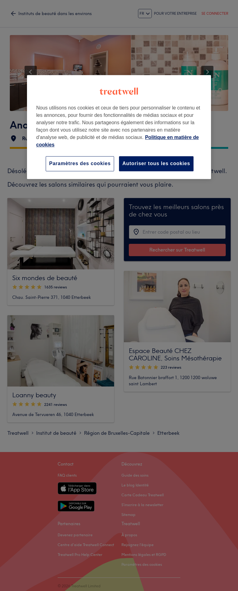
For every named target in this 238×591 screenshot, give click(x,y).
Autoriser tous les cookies (156, 163)
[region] (119, 127)
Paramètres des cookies (80, 163)
